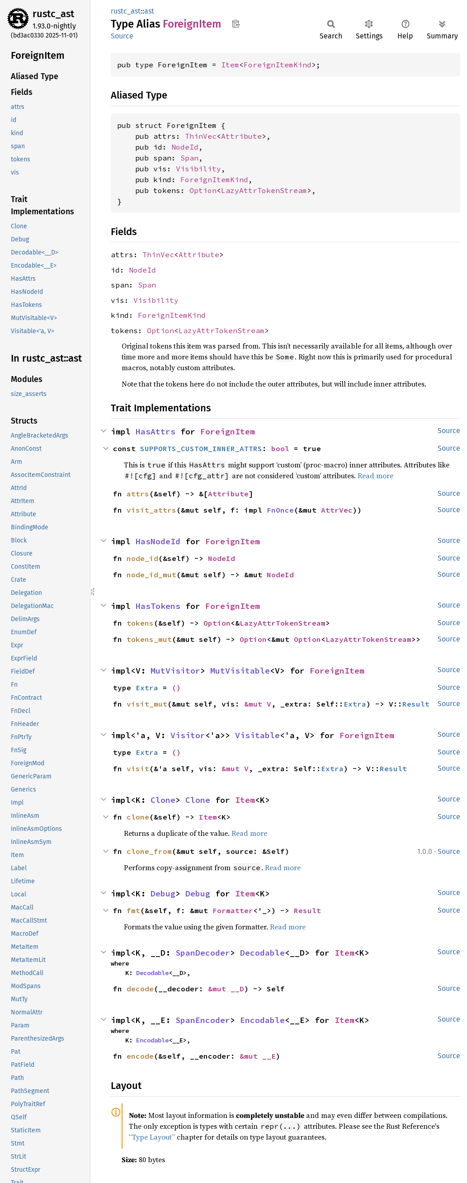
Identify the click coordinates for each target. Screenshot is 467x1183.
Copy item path (235, 23)
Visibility (198, 168)
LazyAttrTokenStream (264, 190)
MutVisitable (240, 670)
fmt (133, 910)
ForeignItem (227, 431)
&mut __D (226, 988)
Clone (163, 800)
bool (280, 448)
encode (140, 1055)
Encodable (262, 1020)
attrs (138, 493)
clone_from (149, 851)
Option (203, 190)
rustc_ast (53, 14)
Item (230, 64)
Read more (375, 476)
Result (415, 703)
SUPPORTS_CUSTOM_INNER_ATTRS (201, 448)
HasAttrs (155, 431)
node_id (142, 558)
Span (189, 157)
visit (138, 768)
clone (138, 816)
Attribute (241, 136)
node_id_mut (151, 574)
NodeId (184, 146)
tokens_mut (149, 639)
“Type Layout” (152, 1137)
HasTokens (158, 606)
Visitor (187, 735)
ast (149, 11)
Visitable (257, 735)
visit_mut (147, 703)
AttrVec (337, 509)
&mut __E (258, 1055)
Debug (163, 893)
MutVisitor (175, 670)
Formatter (232, 910)
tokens (140, 622)
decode (140, 988)
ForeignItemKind (277, 64)
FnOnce (280, 509)
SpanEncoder (202, 1020)
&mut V (257, 703)
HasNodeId (158, 541)
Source (122, 36)
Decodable (262, 952)
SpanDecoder (202, 952)
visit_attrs (151, 509)
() (176, 687)
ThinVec (201, 136)
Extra (147, 687)
